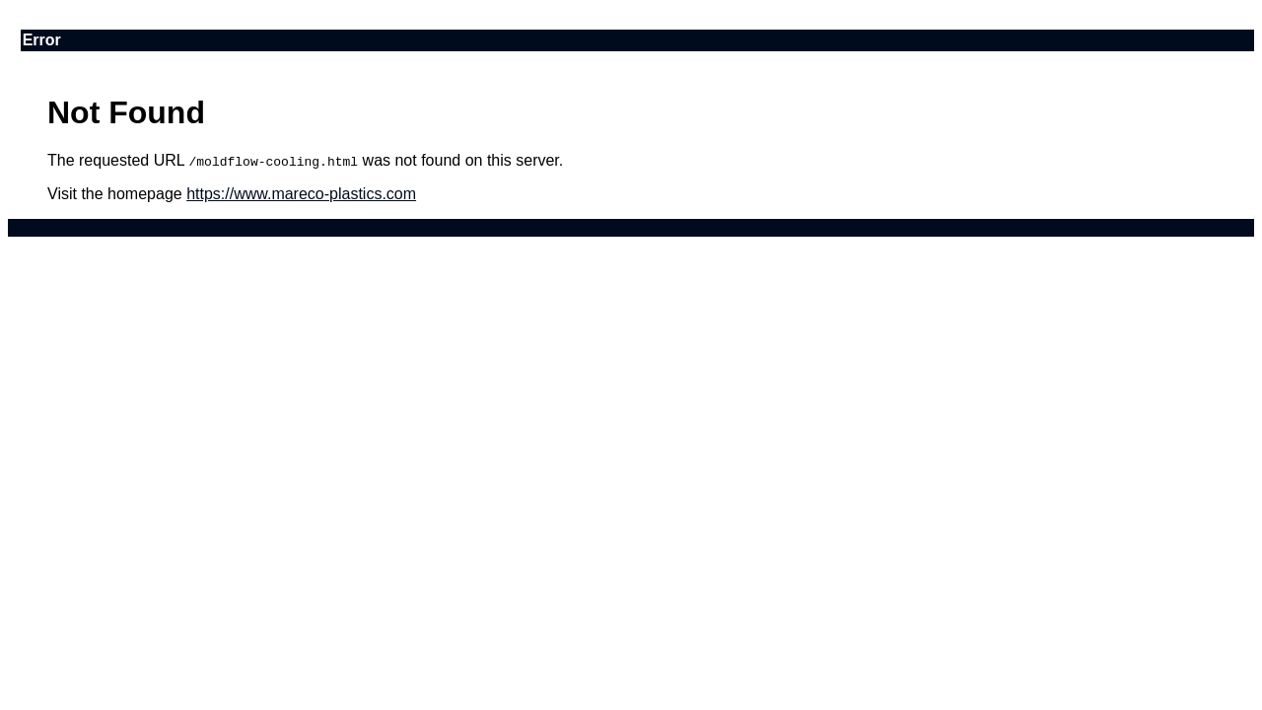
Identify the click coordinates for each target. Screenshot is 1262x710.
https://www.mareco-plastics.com (301, 193)
